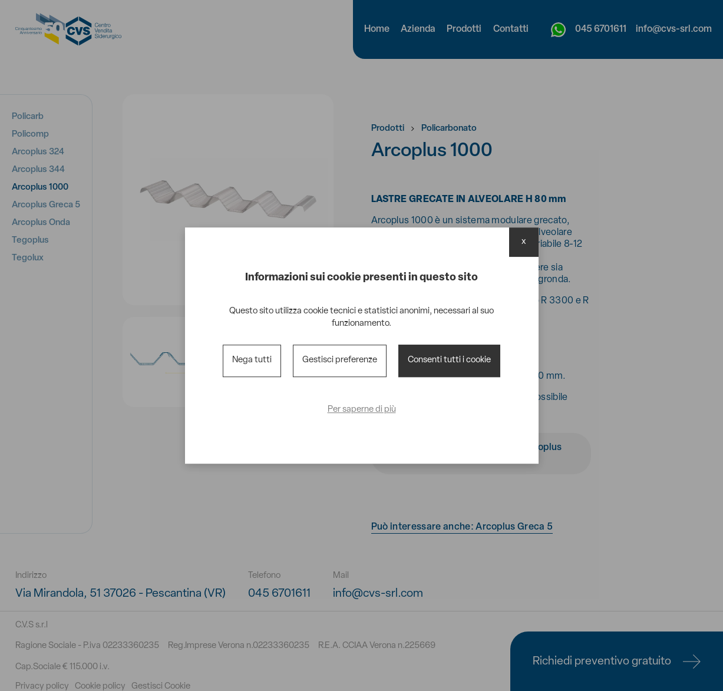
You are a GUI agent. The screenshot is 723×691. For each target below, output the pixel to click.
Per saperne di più (362, 409)
